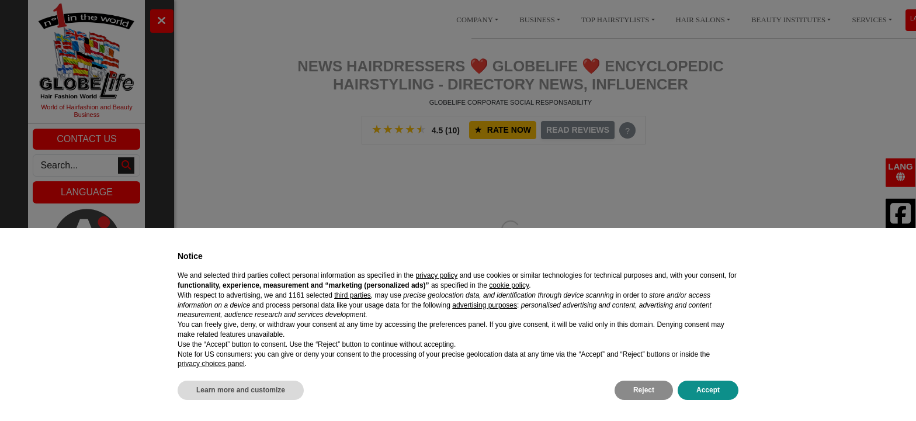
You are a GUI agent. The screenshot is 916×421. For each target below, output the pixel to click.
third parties (352, 295)
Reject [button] (643, 390)
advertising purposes (484, 305)
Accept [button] (708, 390)
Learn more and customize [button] (240, 390)
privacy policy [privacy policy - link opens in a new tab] (436, 275)
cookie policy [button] (509, 285)
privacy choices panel (211, 364)
